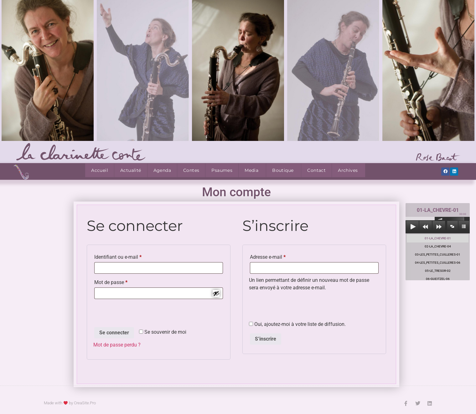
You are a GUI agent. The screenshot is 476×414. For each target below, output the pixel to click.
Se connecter (114, 333)
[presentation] (141, 314)
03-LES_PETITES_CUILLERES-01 (437, 254)
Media (251, 170)
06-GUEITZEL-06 (438, 279)
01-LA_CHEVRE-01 (438, 238)
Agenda (162, 170)
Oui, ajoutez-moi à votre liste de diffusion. (297, 324)
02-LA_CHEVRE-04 (438, 246)
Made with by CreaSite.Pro (70, 403)
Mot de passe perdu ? (117, 345)
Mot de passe (122, 281)
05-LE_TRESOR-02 (438, 270)
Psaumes (221, 170)
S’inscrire (265, 339)
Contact (316, 170)
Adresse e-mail (279, 256)
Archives (348, 170)
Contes (191, 170)
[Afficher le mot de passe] (216, 293)
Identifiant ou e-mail (129, 256)
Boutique (282, 170)
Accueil (99, 170)
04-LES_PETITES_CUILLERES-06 (437, 262)
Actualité (130, 170)
